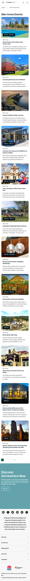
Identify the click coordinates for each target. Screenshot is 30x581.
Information (15, 548)
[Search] (23, 3)
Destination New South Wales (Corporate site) (18, 567)
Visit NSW (15, 537)
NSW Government (10, 567)
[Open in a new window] (15, 27)
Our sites (15, 554)
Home (4, 7)
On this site (15, 542)
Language (15, 559)
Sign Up (5, 488)
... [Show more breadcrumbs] (8, 7)
